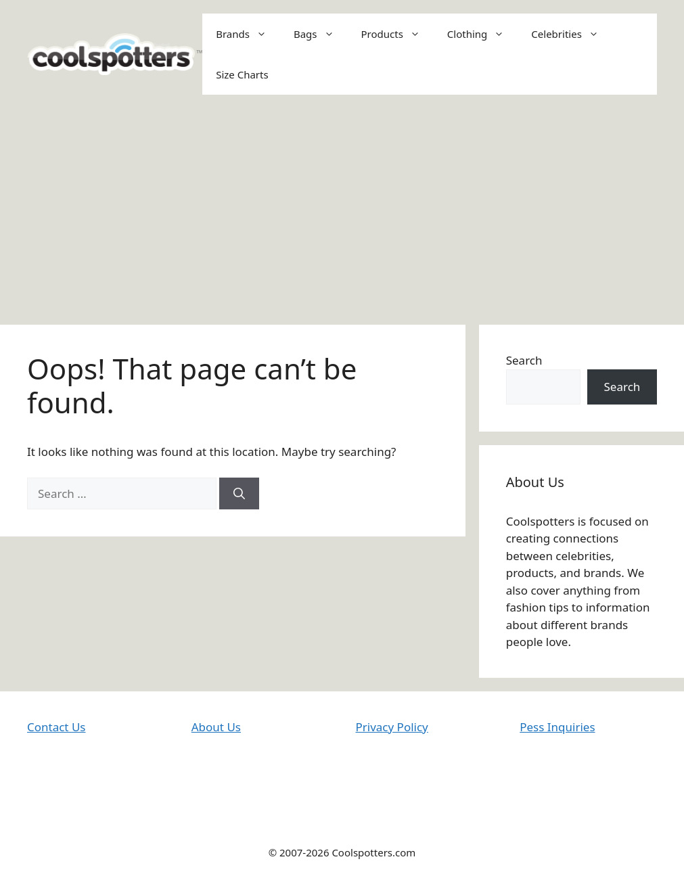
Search (524, 360)
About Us (216, 727)
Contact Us (56, 727)
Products (397, 34)
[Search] (239, 494)
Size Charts (242, 74)
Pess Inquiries (557, 727)
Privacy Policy (392, 727)
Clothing (482, 34)
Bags (321, 34)
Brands (248, 34)
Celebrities (571, 34)
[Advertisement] (342, 209)
